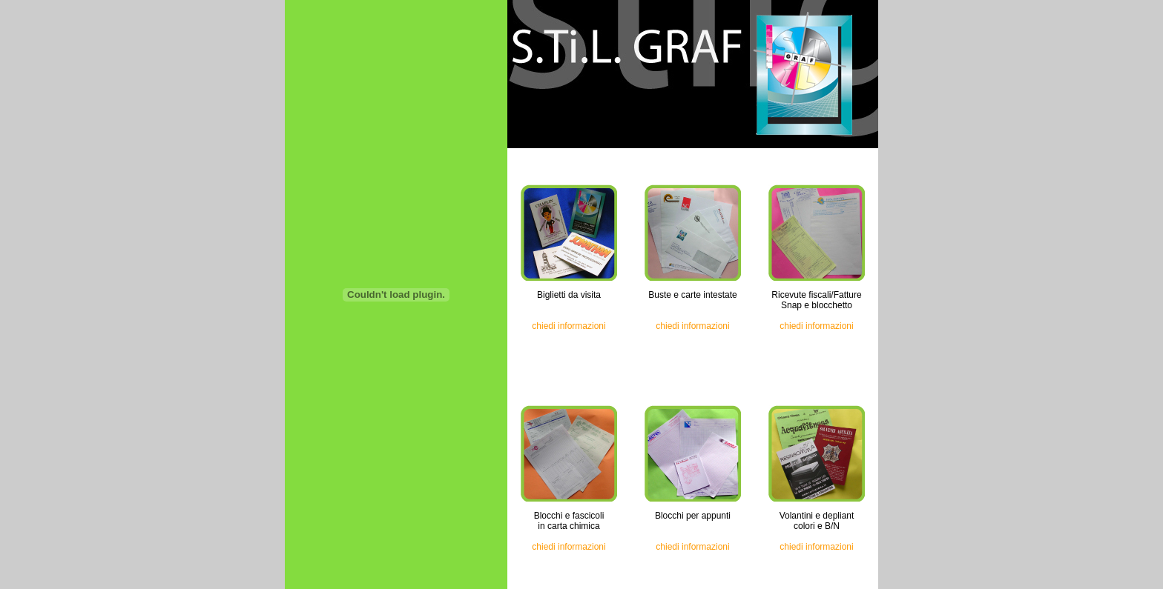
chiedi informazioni (568, 326)
